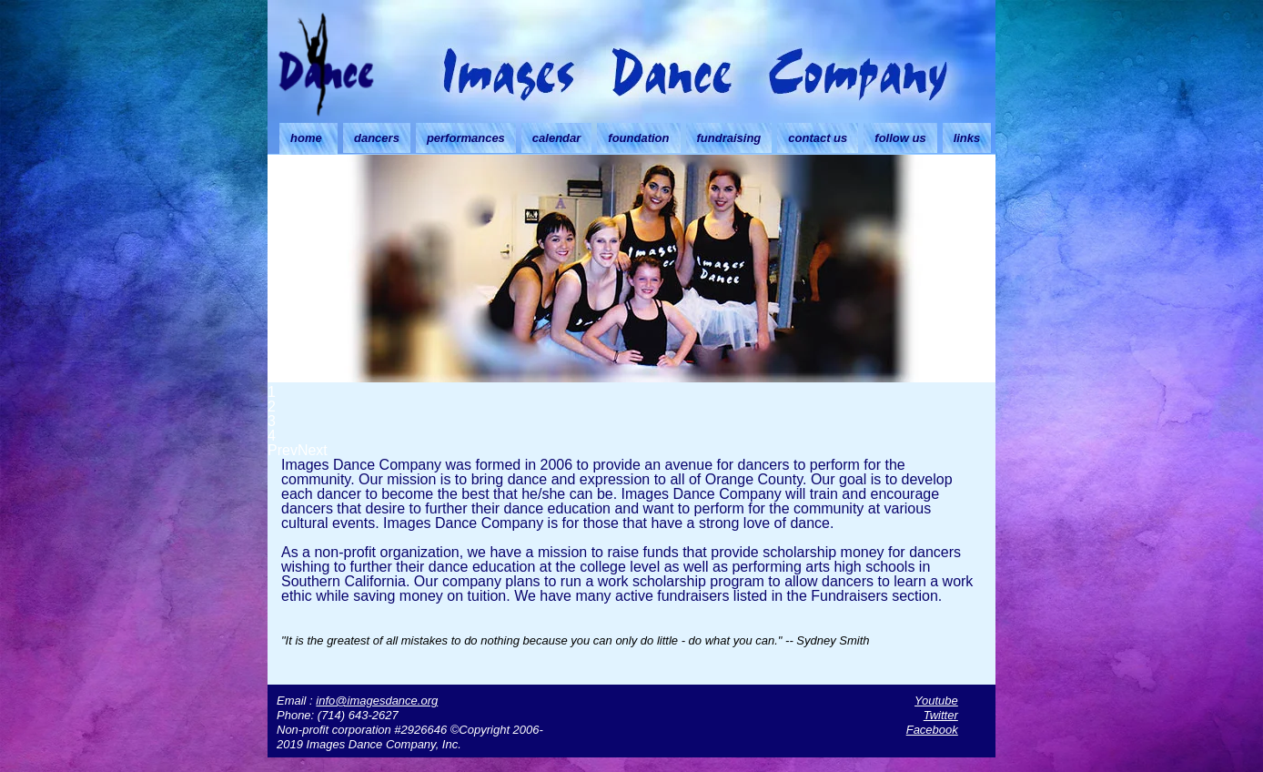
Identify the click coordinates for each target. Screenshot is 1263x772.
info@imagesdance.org (377, 700)
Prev (283, 450)
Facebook (932, 729)
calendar (556, 138)
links (967, 138)
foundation (638, 138)
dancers (376, 138)
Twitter (941, 715)
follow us (899, 138)
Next (313, 450)
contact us (817, 138)
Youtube (936, 700)
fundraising (729, 138)
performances (466, 138)
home (306, 138)
